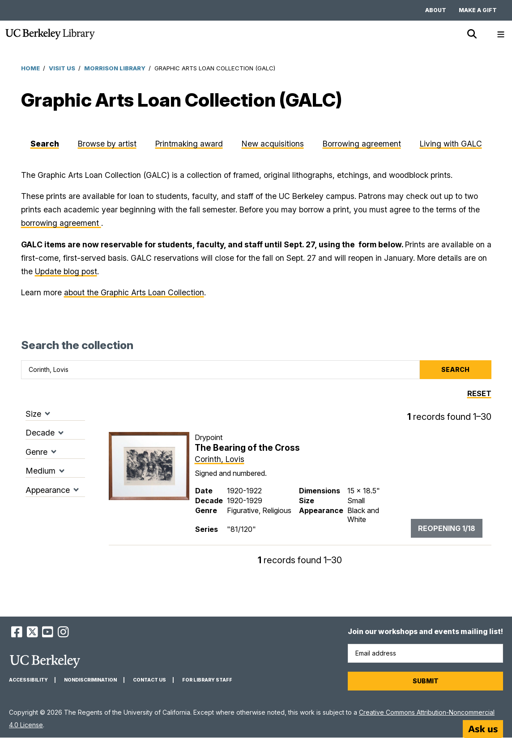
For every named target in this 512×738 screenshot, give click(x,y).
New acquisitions (273, 143)
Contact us (149, 680)
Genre (36, 452)
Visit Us (62, 68)
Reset (479, 393)
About (435, 10)
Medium (40, 470)
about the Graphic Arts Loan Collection (134, 292)
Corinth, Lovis (219, 459)
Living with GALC (451, 143)
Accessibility (28, 680)
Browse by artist (107, 143)
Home (30, 68)
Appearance (48, 490)
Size (33, 414)
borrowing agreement (61, 223)
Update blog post (66, 271)
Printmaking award (189, 143)
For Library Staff (207, 680)
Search (44, 143)
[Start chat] (483, 729)
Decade (40, 432)
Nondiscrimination (90, 680)
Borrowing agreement (362, 143)
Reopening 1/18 (446, 528)
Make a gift (478, 10)
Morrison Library (114, 68)
